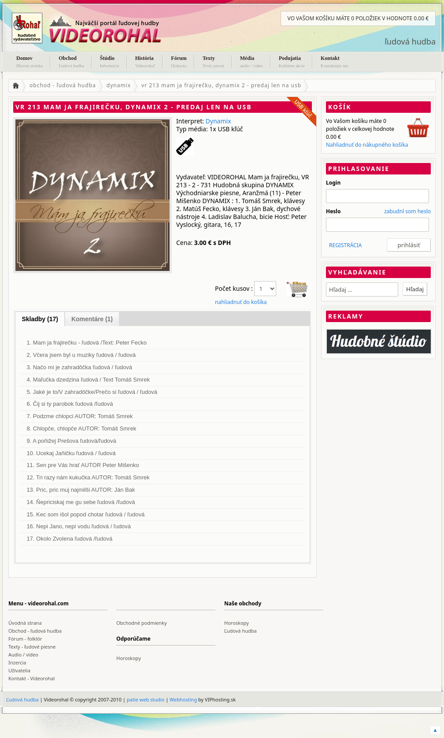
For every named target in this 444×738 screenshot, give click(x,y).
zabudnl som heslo (407, 211)
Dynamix (218, 121)
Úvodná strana (25, 622)
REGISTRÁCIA (345, 245)
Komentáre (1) (92, 319)
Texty (213, 62)
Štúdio (109, 62)
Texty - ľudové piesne (32, 646)
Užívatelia (19, 670)
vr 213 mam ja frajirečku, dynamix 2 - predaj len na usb (221, 85)
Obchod (71, 62)
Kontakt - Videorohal (31, 678)
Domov (29, 62)
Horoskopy (236, 622)
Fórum (178, 62)
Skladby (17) (40, 319)
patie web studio (146, 699)
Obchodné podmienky (141, 622)
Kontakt (334, 62)
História (145, 62)
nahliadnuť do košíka (241, 302)
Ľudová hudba (240, 630)
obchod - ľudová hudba (63, 85)
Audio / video (23, 654)
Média (251, 62)
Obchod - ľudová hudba (35, 630)
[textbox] (362, 289)
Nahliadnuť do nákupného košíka (367, 144)
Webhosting (183, 699)
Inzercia (17, 662)
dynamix (119, 85)
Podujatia (292, 62)
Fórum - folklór (25, 638)
